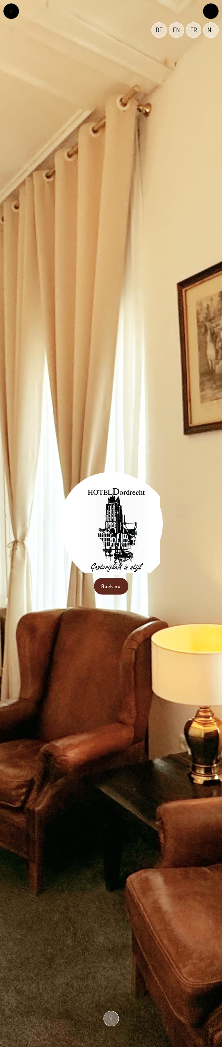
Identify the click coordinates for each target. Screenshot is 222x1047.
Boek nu (111, 586)
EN (176, 29)
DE (159, 29)
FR (193, 29)
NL (211, 29)
